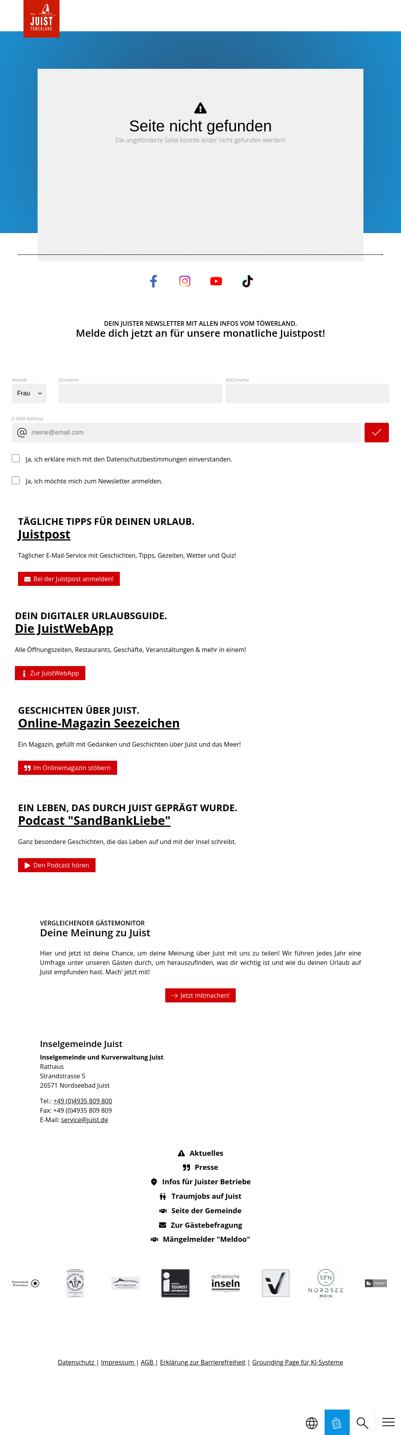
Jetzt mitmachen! (200, 995)
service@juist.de (84, 1119)
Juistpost (44, 534)
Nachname (237, 379)
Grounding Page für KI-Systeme (297, 1362)
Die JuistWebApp (64, 629)
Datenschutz (77, 1362)
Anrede (19, 379)
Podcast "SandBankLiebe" (94, 820)
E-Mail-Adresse (27, 418)
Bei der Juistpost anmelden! (69, 579)
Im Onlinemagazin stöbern (67, 767)
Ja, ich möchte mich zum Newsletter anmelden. (94, 480)
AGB (148, 1362)
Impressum (118, 1362)
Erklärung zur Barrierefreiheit (203, 1362)
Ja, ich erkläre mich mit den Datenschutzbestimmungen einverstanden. (129, 458)
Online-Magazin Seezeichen (99, 723)
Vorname (68, 379)
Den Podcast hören (56, 865)
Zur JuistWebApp (50, 673)
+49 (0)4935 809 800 (82, 1101)
